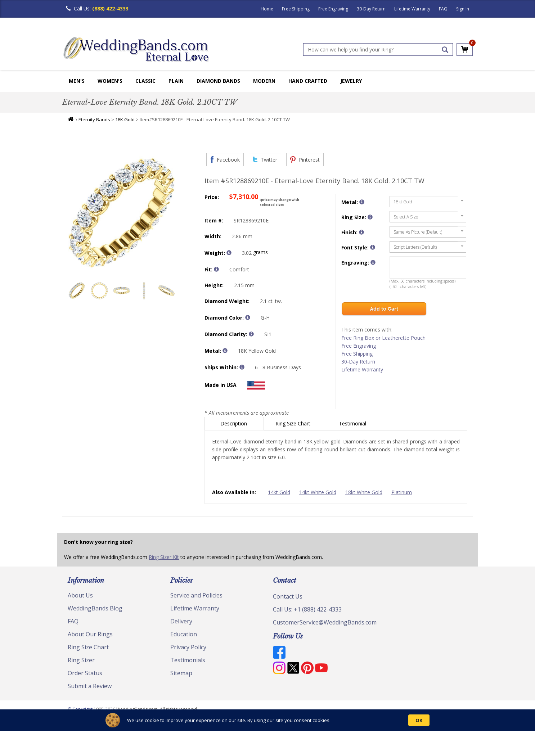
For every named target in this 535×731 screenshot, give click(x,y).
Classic (145, 80)
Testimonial (353, 423)
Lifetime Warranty (412, 9)
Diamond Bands (218, 80)
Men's (77, 80)
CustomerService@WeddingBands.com (325, 622)
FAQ (443, 9)
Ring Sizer (81, 660)
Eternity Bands (94, 119)
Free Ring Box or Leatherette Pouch (383, 337)
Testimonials (187, 660)
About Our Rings (90, 634)
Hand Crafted (307, 80)
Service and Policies (196, 595)
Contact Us (287, 596)
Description (234, 423)
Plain (176, 80)
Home (267, 9)
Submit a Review (90, 686)
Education (183, 634)
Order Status (85, 673)
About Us (80, 595)
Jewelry (351, 80)
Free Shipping (296, 9)
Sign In (462, 9)
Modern (264, 80)
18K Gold (125, 119)
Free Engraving (333, 9)
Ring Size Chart (293, 423)
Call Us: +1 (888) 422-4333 (307, 609)
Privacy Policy (188, 647)
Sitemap (181, 673)
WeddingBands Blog (95, 608)
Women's (110, 80)
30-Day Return (371, 9)
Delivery (181, 621)
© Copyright (81, 709)
